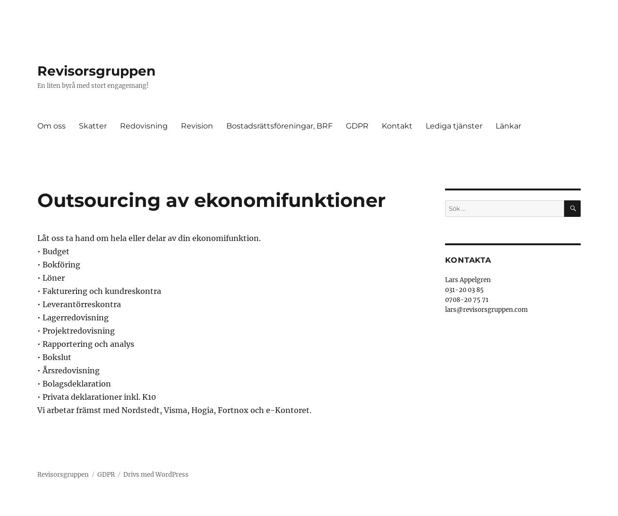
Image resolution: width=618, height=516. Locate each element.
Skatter (93, 125)
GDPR (357, 125)
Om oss (51, 125)
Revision (197, 125)
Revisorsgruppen (96, 71)
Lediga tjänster (454, 125)
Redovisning (144, 125)
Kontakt (397, 125)
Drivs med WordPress (156, 475)
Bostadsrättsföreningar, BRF (279, 125)
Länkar (508, 125)
